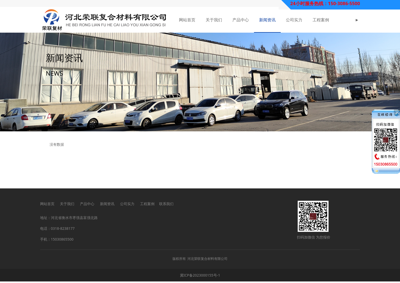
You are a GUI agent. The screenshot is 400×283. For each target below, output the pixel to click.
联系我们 (166, 205)
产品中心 (240, 20)
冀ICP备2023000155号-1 (200, 276)
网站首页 (187, 20)
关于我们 (214, 20)
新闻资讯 (267, 20)
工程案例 (321, 20)
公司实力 (294, 20)
